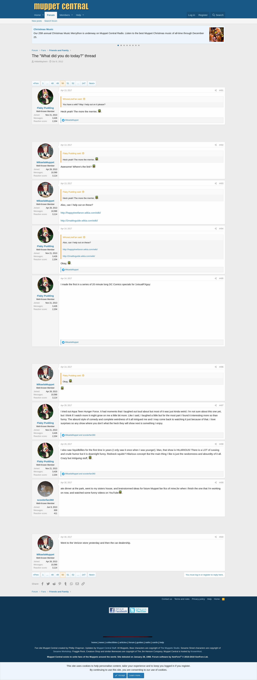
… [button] (47, 83)
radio (147, 642)
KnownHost (196, 651)
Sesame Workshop (62, 651)
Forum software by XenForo (180, 657)
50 (62, 83)
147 (84, 83)
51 (68, 83)
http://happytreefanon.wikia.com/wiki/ (81, 212)
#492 (221, 145)
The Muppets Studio (169, 648)
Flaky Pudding (45, 107)
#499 (221, 482)
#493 (221, 183)
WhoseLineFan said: (72, 99)
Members (64, 15)
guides (140, 642)
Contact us (167, 599)
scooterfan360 (45, 499)
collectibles (112, 642)
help (162, 642)
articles (123, 642)
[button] (43, 15)
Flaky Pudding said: (72, 153)
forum (132, 642)
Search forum (50, 21)
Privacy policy (198, 599)
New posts (37, 21)
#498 (221, 444)
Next (91, 83)
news (101, 642)
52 (73, 83)
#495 (221, 278)
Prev (36, 83)
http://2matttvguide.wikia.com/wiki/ (79, 220)
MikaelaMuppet (45, 162)
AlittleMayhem (41, 61)
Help (78, 15)
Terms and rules (181, 599)
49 (57, 83)
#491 (221, 90)
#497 (221, 405)
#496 (221, 367)
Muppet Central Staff (106, 648)
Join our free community (88, 33)
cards (155, 642)
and (80, 435)
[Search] (217, 15)
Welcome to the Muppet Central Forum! (56, 29)
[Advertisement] (128, 72)
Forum (51, 15)
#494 (221, 229)
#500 (221, 537)
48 (52, 83)
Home (37, 15)
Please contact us (162, 33)
